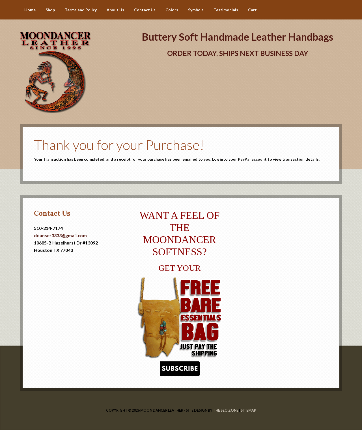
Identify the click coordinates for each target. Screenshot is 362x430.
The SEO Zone (225, 410)
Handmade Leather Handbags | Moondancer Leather (71, 37)
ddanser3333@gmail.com (60, 235)
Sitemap (248, 410)
